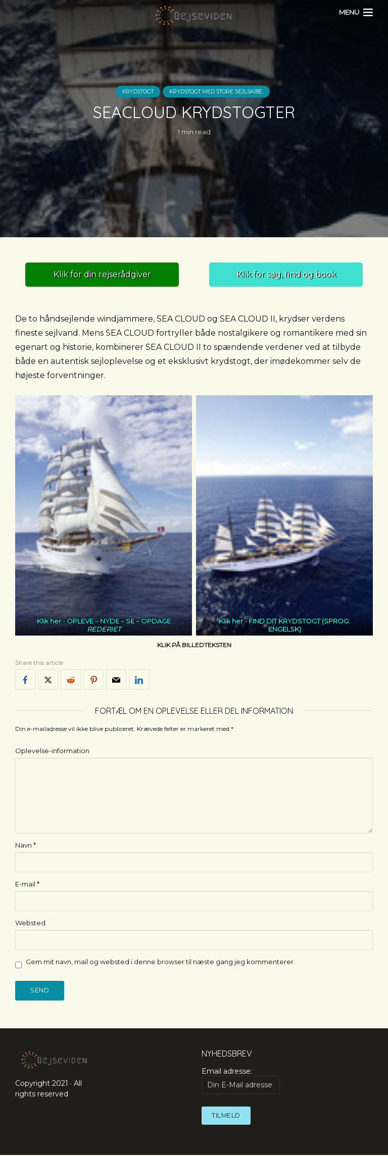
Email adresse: (241, 1081)
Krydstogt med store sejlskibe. (218, 91)
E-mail (27, 884)
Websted (30, 923)
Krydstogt (133, 91)
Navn (25, 845)
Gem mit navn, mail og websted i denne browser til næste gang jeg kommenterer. (160, 962)
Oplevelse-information (52, 751)
